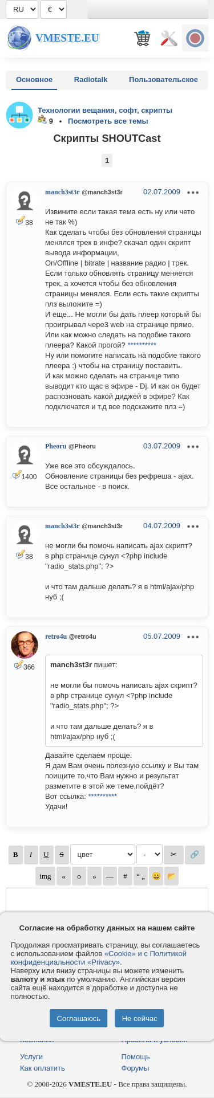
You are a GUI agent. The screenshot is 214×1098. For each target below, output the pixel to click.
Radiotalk (91, 79)
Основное (34, 79)
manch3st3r (62, 192)
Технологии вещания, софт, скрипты (105, 110)
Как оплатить (42, 1068)
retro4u (56, 636)
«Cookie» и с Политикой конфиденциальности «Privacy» (99, 957)
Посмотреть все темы (108, 121)
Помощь (136, 1056)
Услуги (31, 1056)
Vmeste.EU (67, 38)
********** (141, 345)
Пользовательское (163, 79)
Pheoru (55, 446)
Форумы (136, 1068)
